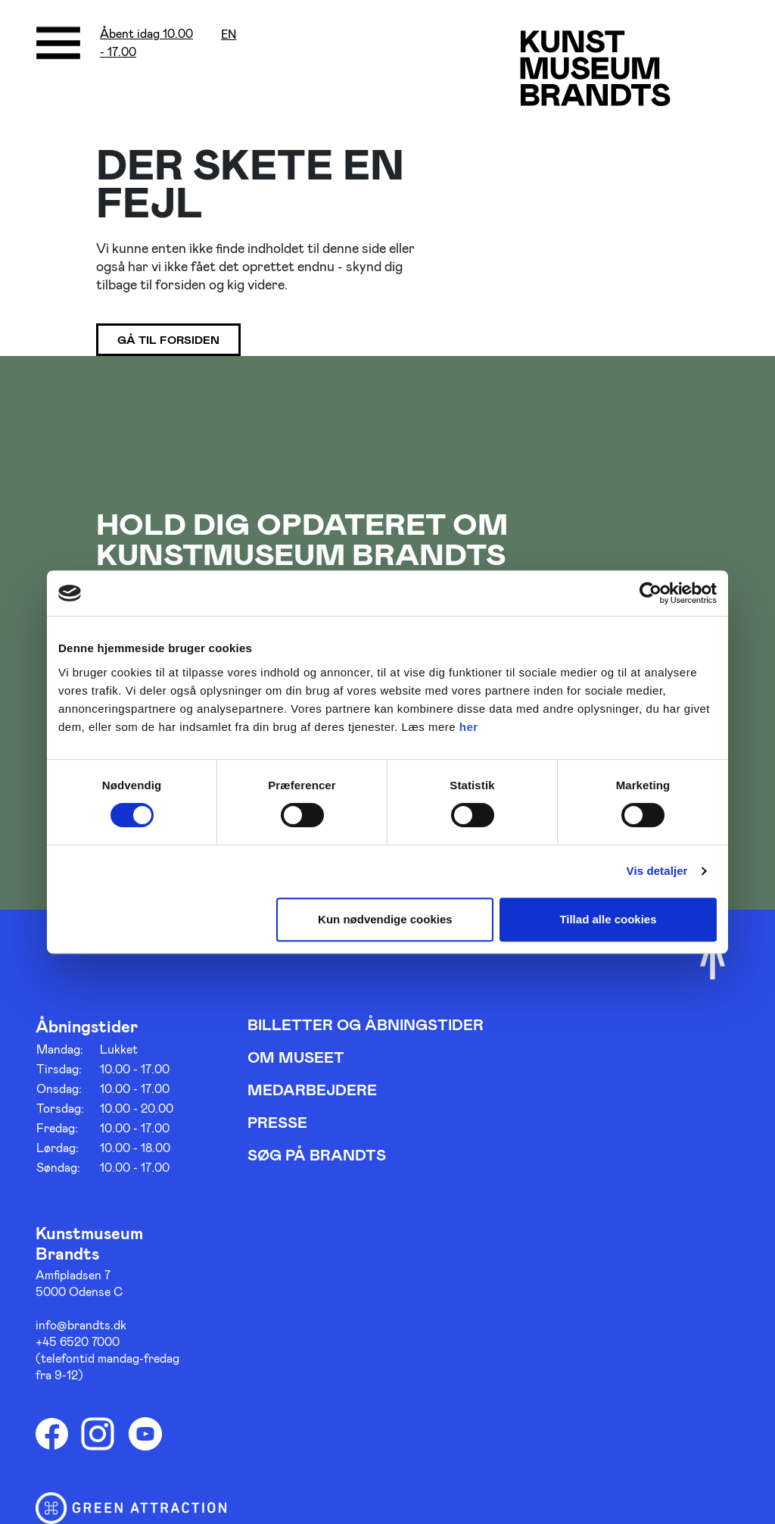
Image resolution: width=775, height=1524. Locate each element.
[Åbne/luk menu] (58, 43)
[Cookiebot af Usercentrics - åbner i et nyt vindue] (650, 593)
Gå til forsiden (168, 339)
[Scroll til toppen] (712, 959)
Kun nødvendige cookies (385, 919)
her (468, 726)
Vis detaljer (657, 870)
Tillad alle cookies (607, 919)
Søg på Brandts (316, 1154)
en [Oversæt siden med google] (229, 34)
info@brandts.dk (81, 1324)
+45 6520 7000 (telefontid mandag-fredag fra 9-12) (107, 1358)
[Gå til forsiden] (595, 68)
